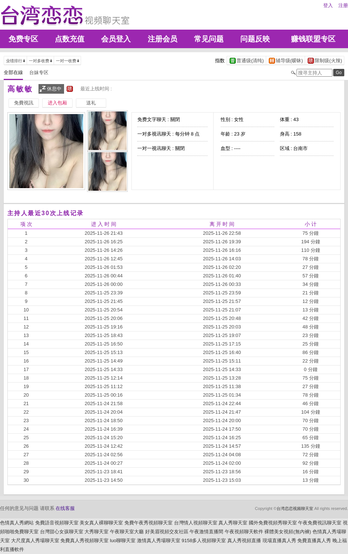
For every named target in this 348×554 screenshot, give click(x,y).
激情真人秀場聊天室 (158, 540)
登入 (328, 5)
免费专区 (23, 39)
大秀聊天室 (96, 531)
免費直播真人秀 (314, 540)
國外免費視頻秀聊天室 (273, 522)
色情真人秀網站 (17, 522)
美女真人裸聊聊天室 (101, 522)
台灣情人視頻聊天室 (195, 522)
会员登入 (116, 39)
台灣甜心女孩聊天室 (61, 531)
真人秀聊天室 (232, 522)
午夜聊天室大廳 (127, 531)
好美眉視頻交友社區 (166, 531)
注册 (343, 5)
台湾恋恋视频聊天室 (295, 508)
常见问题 (209, 39)
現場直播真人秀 (279, 540)
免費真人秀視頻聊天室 (84, 540)
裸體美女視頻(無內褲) (287, 531)
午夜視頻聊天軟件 (244, 531)
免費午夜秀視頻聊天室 (148, 522)
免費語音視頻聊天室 (56, 522)
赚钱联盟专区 (313, 39)
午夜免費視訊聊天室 (319, 522)
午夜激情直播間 (206, 531)
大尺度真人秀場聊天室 (35, 540)
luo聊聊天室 (122, 540)
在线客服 (65, 508)
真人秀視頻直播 (244, 540)
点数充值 (69, 39)
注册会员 (162, 39)
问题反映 (255, 39)
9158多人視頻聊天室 (203, 540)
